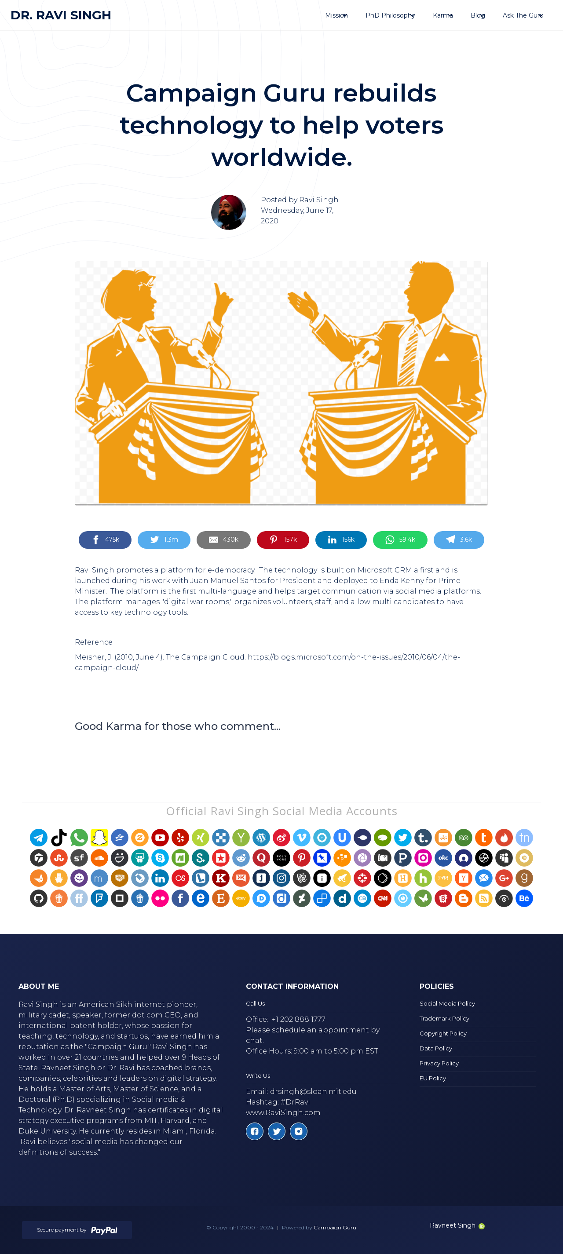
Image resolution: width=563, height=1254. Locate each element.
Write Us (258, 1075)
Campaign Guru (335, 1227)
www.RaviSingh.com (283, 1112)
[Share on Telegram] (459, 540)
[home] (61, 15)
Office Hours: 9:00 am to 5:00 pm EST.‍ (313, 1051)
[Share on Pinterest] (283, 540)
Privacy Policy (439, 1063)
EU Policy (433, 1078)
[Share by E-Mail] (224, 540)
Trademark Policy (444, 1018)
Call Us (255, 1003)
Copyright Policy (443, 1033)
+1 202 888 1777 (298, 1019)
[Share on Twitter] (164, 540)
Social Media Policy (447, 1003)
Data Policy (436, 1048)
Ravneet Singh (457, 1225)
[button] (336, 15)
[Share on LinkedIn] (341, 540)
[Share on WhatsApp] (400, 540)
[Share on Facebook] (105, 540)
